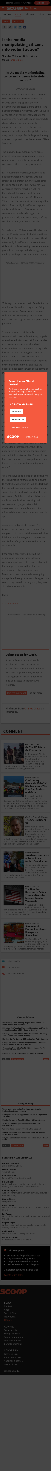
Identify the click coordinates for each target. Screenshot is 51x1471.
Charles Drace (17, 60)
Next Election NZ (12, 1340)
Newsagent (10, 1317)
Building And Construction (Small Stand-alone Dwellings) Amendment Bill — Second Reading (24, 1034)
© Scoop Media (12, 1371)
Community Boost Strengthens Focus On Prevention (22, 1053)
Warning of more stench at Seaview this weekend (21, 1129)
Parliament (29, 14)
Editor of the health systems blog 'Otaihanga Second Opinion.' (26, 1216)
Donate (8, 1320)
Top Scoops (18, 21)
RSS (6, 1059)
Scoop (6, 21)
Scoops (18, 14)
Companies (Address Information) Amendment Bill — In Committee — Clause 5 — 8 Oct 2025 (24, 1043)
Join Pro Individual (16, 692)
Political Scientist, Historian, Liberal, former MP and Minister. (26, 1207)
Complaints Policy (13, 1344)
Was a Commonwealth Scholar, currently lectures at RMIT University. (26, 1193)
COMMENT (13, 731)
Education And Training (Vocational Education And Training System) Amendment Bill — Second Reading (25, 1029)
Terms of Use (10, 1364)
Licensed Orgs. (11, 1354)
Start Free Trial (41, 2)
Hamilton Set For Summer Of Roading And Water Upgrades (25, 1039)
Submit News (11, 1313)
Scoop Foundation (13, 1337)
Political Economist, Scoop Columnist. (26, 1232)
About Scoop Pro (12, 1357)
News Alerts (17, 1059)
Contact (8, 1306)
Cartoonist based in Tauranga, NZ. (26, 1238)
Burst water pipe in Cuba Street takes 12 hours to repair (24, 1120)
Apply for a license (13, 1361)
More (46, 1059)
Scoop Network (12, 1334)
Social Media (10, 1330)
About (7, 1310)
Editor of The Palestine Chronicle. (26, 1177)
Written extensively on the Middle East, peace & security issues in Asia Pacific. (26, 1225)
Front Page (6, 14)
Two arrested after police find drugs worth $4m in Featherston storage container (21, 1110)
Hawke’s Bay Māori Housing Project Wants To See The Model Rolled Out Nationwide (23, 1024)
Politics (41, 14)
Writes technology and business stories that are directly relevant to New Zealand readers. (26, 1184)
